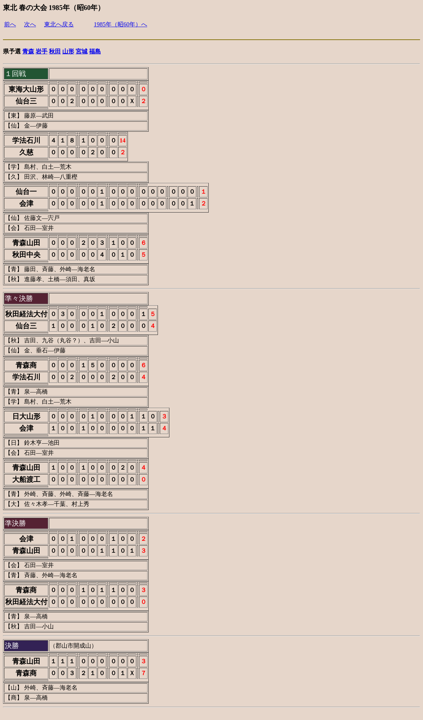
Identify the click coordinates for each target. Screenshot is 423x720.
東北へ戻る (59, 24)
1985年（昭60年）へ (120, 24)
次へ (30, 24)
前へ (10, 24)
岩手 (41, 51)
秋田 (55, 51)
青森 (28, 51)
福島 (95, 51)
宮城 (81, 51)
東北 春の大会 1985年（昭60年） (54, 7)
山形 (68, 51)
